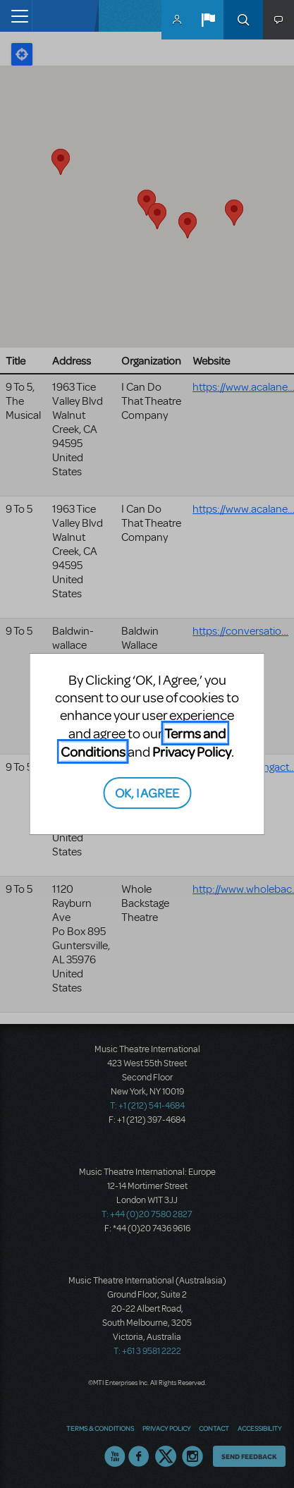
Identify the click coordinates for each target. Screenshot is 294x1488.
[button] (207, 19)
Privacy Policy (191, 751)
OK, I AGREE (147, 792)
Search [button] (243, 19)
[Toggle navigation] (16, 16)
